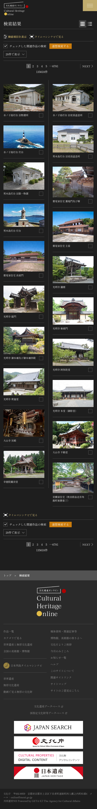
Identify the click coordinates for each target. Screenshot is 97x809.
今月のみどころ (60, 651)
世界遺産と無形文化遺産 (17, 644)
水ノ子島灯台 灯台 (13, 152)
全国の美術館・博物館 (16, 651)
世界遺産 (8, 679)
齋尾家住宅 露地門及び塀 (66, 201)
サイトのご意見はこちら (65, 690)
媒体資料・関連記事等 (64, 631)
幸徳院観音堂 (10, 481)
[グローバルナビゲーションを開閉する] (90, 5)
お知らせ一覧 (58, 658)
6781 (55, 66)
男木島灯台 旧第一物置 (15, 193)
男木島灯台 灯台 (12, 230)
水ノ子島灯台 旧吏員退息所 (67, 115)
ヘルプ (55, 664)
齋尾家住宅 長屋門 (13, 275)
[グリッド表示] (82, 23)
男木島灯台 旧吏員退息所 (66, 156)
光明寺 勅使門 (60, 328)
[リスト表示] (90, 23)
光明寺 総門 (9, 316)
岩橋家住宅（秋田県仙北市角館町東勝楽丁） (68, 498)
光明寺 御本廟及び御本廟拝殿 (19, 358)
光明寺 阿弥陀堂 (61, 369)
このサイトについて (62, 671)
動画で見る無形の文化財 (17, 692)
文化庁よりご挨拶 (61, 644)
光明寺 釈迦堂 (11, 399)
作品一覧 (8, 631)
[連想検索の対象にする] (41, 115)
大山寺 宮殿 (9, 440)
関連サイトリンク (61, 677)
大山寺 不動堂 (60, 452)
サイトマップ (58, 684)
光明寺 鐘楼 (59, 287)
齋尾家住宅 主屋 (61, 245)
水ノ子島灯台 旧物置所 (15, 115)
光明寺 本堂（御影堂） (65, 410)
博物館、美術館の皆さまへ (66, 638)
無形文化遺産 (11, 685)
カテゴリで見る (12, 638)
